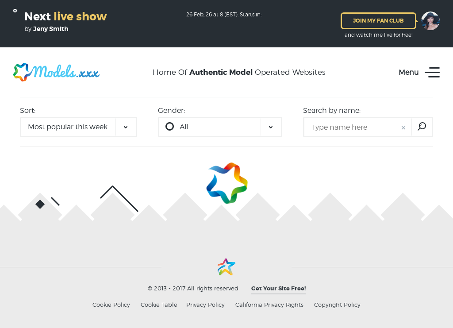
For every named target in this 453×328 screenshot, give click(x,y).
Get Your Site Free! (278, 288)
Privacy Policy (205, 304)
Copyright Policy (337, 304)
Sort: (27, 110)
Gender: (171, 110)
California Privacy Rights (269, 304)
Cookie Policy (111, 304)
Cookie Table (159, 304)
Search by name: (332, 110)
